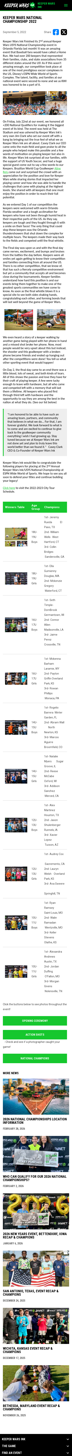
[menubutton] (66, 5)
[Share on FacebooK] (56, 32)
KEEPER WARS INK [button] (13, 1439)
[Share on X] (64, 32)
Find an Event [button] (12, 1452)
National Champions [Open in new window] (35, 1058)
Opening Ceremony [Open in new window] (35, 1021)
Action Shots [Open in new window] (35, 1034)
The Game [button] (9, 1446)
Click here (9, 488)
